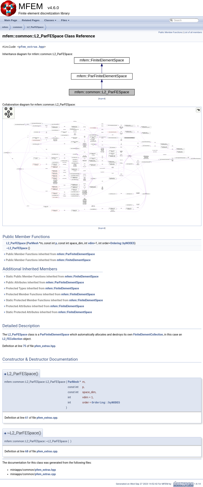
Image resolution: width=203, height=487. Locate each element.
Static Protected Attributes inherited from (47, 312)
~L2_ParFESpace (16, 248)
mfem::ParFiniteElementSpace (76, 254)
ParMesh (32, 243)
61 (26, 417)
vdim (91, 243)
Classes (50, 21)
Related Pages (30, 20)
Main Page (10, 20)
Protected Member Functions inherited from (49, 294)
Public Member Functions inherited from (49, 254)
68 (26, 451)
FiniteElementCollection (148, 334)
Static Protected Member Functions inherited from (53, 300)
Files (65, 21)
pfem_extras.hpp (31, 47)
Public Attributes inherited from (43, 282)
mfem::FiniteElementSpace (74, 260)
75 (24, 346)
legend (102, 98)
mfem (5, 27)
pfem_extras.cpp (47, 417)
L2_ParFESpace (35, 27)
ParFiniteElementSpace (54, 334)
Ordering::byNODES (122, 243)
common (17, 27)
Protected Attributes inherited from (43, 306)
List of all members (193, 32)
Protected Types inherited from (41, 288)
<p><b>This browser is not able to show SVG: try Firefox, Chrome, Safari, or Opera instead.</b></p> (102, 76)
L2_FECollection (12, 338)
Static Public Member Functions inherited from (51, 276)
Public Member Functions (170, 32)
